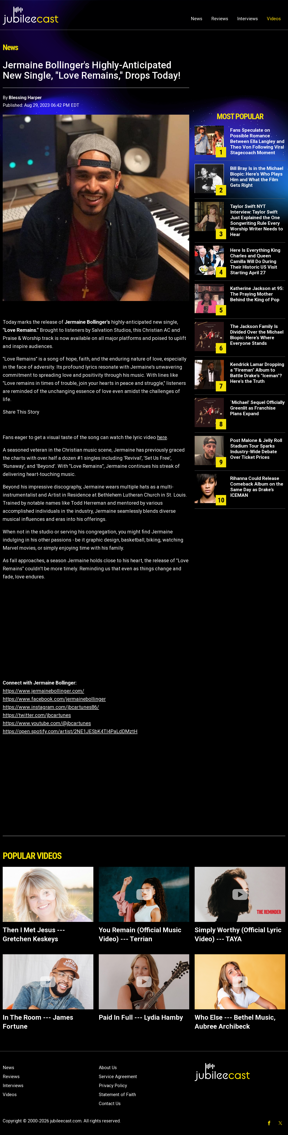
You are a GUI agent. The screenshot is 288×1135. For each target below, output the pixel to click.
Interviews (247, 18)
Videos (274, 18)
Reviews (219, 18)
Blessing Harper (25, 97)
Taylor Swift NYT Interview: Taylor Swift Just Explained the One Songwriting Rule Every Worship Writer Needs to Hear (256, 220)
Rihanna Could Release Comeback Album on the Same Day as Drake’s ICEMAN (256, 487)
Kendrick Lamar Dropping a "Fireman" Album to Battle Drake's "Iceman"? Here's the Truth (257, 373)
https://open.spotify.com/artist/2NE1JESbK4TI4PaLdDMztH (70, 731)
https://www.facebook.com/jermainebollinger (54, 699)
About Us (108, 1067)
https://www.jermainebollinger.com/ (43, 691)
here (162, 437)
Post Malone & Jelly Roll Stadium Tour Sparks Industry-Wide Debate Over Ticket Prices (256, 449)
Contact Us (110, 1103)
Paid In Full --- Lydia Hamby (141, 1017)
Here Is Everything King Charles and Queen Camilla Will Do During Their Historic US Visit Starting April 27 (255, 261)
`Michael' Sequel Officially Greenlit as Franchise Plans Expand (257, 408)
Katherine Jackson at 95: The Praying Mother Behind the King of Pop (257, 294)
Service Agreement (118, 1076)
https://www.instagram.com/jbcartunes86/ (51, 707)
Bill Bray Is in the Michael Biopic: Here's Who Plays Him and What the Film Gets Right (256, 177)
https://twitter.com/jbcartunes (37, 715)
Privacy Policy (113, 1085)
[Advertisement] (240, 85)
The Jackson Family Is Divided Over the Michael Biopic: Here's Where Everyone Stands (257, 335)
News (196, 18)
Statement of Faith (117, 1094)
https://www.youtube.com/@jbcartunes (47, 723)
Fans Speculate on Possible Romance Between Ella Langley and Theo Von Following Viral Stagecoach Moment (257, 141)
